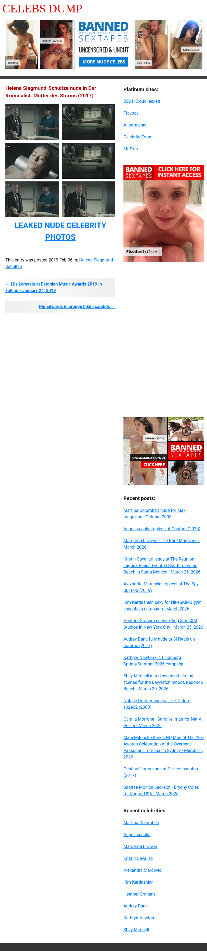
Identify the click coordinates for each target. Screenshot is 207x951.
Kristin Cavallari (138, 858)
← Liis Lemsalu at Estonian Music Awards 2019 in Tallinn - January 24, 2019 (53, 287)
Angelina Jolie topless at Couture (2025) (161, 528)
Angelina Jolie (136, 834)
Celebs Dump (42, 8)
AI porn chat (135, 125)
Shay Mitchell (136, 929)
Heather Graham (139, 894)
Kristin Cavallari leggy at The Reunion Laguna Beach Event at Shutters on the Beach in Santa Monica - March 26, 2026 (161, 565)
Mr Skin (130, 148)
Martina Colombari (141, 822)
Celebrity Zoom (138, 137)
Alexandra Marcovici (142, 870)
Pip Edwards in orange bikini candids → (77, 306)
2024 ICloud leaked (141, 101)
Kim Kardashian (138, 882)
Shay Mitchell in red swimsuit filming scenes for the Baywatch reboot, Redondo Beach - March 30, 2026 (163, 682)
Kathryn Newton (138, 917)
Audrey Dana (135, 906)
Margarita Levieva (140, 846)
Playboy (131, 113)
